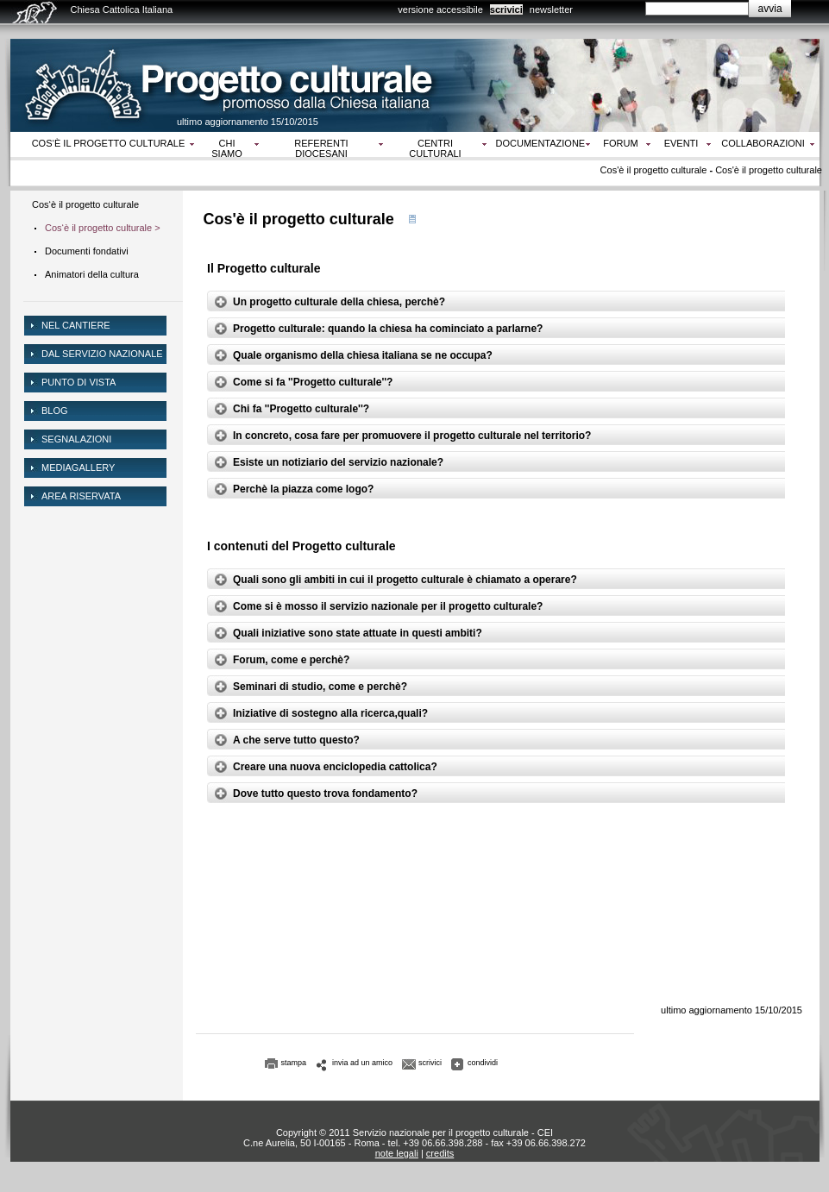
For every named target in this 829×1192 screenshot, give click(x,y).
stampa (294, 1062)
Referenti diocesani (321, 148)
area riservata (81, 496)
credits (440, 1153)
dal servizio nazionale (102, 353)
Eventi (681, 143)
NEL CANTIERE (75, 325)
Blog (54, 410)
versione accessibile (440, 9)
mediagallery (78, 467)
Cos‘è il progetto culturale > (102, 228)
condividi (483, 1062)
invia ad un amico (362, 1062)
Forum (620, 143)
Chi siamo (226, 148)
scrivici (506, 9)
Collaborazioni (763, 143)
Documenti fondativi (87, 251)
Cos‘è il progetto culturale (108, 143)
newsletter (551, 9)
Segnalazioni (76, 439)
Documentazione (541, 143)
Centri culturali (435, 148)
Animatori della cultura (92, 274)
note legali (396, 1153)
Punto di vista (78, 382)
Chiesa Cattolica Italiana (122, 9)
